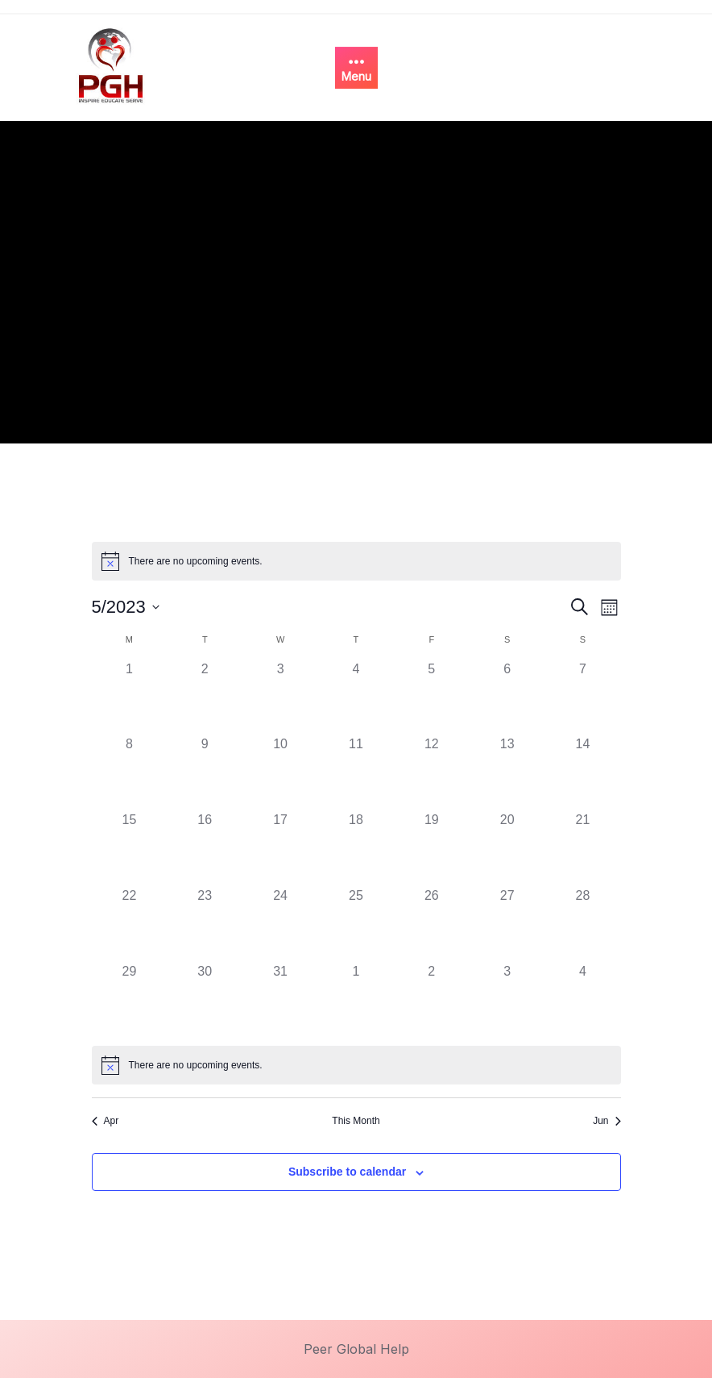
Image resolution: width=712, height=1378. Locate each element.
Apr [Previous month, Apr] (105, 1120)
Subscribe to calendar (347, 1171)
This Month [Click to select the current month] (355, 1120)
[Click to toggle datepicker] (125, 606)
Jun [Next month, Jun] (606, 1120)
